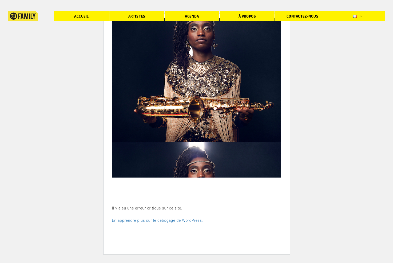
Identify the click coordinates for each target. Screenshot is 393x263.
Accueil (81, 16)
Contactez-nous (302, 16)
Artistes (136, 16)
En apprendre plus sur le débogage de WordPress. (157, 220)
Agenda (192, 16)
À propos (247, 16)
